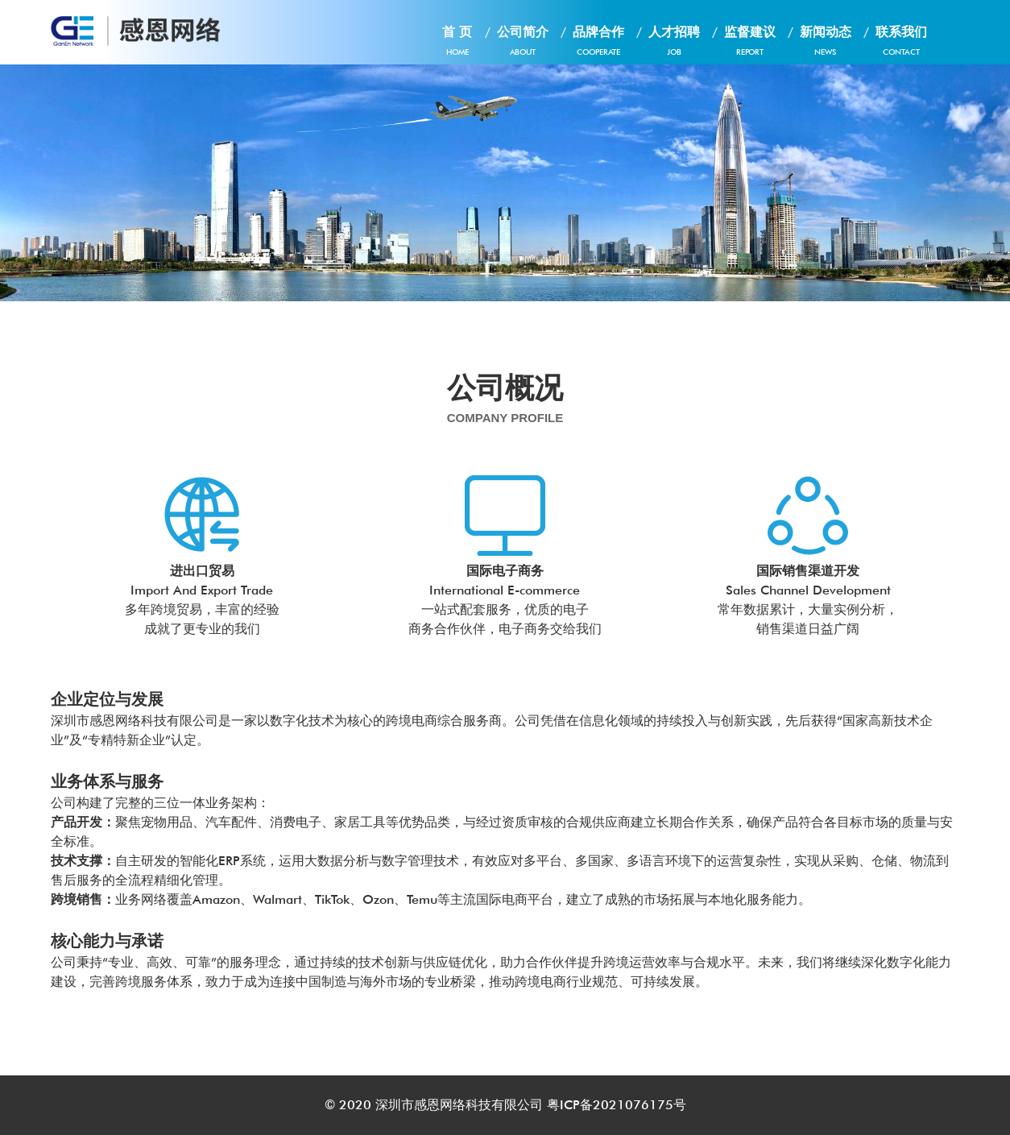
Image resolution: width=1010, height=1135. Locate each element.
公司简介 (522, 44)
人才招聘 (674, 44)
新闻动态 (825, 44)
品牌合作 (598, 44)
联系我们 (901, 44)
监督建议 (750, 44)
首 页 (457, 44)
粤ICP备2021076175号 (616, 1104)
